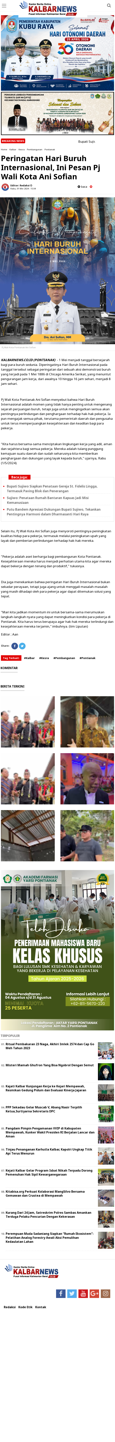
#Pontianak (87, 658)
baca (82, 186)
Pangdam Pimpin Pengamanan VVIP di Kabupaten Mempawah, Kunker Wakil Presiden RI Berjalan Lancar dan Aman (50, 1132)
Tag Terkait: (11, 658)
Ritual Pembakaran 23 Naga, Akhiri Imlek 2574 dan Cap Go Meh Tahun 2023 (50, 1046)
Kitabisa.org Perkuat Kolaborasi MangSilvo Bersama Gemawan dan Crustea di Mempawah (45, 1193)
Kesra (22, 149)
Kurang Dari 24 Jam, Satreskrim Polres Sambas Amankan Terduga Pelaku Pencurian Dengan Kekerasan (48, 1214)
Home (4, 149)
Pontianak (50, 149)
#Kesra (44, 658)
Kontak (40, 1307)
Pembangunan (34, 149)
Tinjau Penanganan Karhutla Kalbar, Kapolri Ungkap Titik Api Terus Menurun (49, 1151)
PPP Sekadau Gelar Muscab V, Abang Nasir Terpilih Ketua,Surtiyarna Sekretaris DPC (44, 1109)
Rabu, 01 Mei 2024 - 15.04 (23, 188)
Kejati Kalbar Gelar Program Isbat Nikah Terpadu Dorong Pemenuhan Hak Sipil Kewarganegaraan (49, 1172)
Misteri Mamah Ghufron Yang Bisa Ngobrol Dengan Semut (50, 1065)
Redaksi (10, 1307)
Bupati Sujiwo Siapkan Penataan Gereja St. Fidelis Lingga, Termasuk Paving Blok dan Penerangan (52, 488)
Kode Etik (25, 1307)
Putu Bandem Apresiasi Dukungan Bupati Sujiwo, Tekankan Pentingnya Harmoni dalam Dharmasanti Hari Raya (54, 511)
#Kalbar (29, 658)
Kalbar (12, 149)
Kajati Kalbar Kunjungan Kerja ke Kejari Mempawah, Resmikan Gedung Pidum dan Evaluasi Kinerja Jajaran (46, 1088)
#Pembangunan (64, 658)
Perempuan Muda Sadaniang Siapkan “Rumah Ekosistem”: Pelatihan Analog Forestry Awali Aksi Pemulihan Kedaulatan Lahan (49, 1238)
